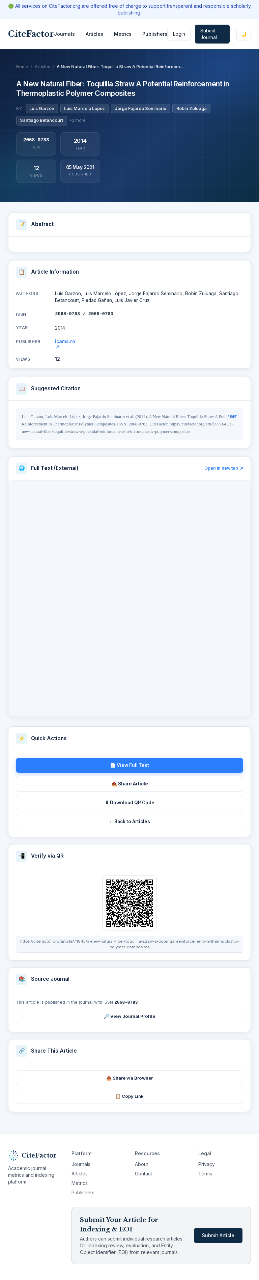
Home (22, 66)
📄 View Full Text (129, 765)
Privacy (206, 1164)
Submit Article (218, 1235)
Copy (232, 416)
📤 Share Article (129, 783)
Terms (205, 1173)
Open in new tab (223, 468)
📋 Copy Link (129, 1095)
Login (179, 34)
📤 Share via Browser (129, 1077)
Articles (94, 34)
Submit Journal (208, 34)
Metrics (123, 34)
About (141, 1164)
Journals (64, 34)
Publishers (154, 34)
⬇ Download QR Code (129, 802)
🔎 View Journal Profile (129, 1016)
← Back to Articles (129, 821)
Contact (143, 1173)
